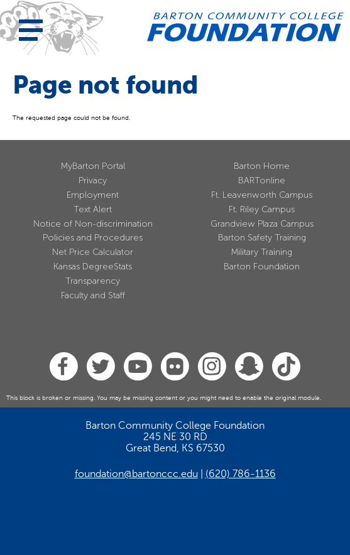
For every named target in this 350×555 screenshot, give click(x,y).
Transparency (92, 281)
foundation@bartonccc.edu (136, 474)
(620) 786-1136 (240, 474)
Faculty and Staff (93, 295)
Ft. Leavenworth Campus (261, 195)
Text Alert (93, 209)
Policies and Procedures (93, 237)
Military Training (261, 252)
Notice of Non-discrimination (93, 223)
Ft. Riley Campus (262, 209)
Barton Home (262, 166)
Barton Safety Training (262, 237)
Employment (93, 195)
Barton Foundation (262, 266)
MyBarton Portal (93, 166)
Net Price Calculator (92, 252)
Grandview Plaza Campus (262, 223)
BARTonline (261, 180)
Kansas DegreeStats (92, 266)
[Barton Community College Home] (245, 27)
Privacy (93, 180)
